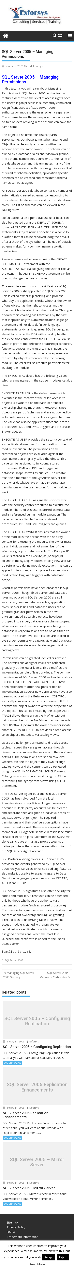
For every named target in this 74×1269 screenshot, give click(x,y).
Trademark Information (22, 1236)
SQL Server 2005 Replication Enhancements (37, 1086)
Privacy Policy (16, 1227)
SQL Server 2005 (14, 959)
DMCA (11, 1231)
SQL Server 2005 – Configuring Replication (37, 1020)
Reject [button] (63, 1257)
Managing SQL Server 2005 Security (18, 974)
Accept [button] (48, 1257)
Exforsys (36, 66)
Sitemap (12, 1222)
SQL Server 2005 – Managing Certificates (55, 974)
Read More (37, 1264)
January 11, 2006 (13, 1041)
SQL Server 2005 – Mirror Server (37, 1161)
